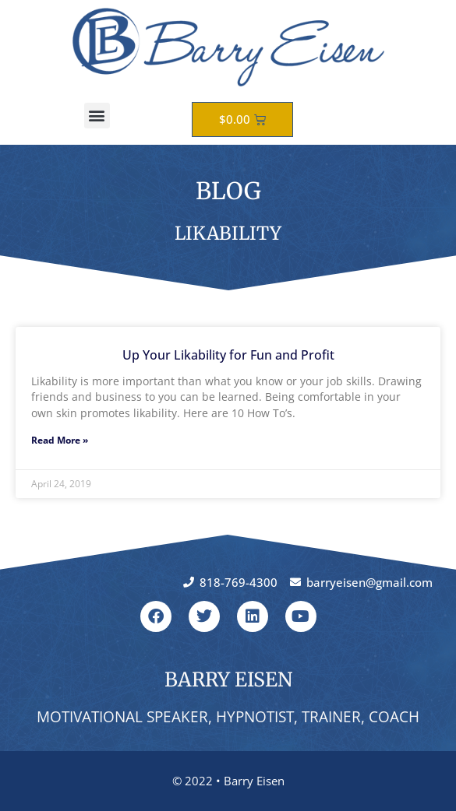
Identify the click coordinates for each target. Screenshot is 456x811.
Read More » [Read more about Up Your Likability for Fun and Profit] (59, 440)
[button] (97, 115)
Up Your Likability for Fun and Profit (228, 354)
